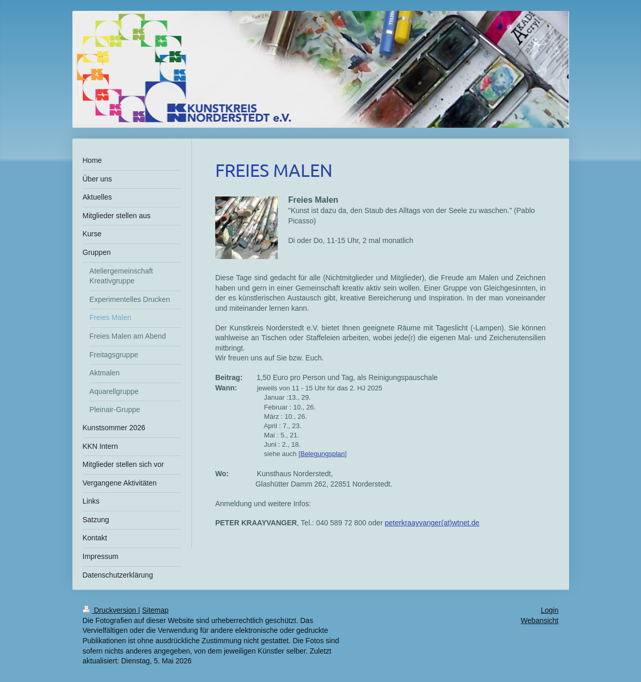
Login (549, 610)
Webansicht (540, 620)
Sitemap (155, 610)
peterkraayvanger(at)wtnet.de (432, 523)
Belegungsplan (322, 454)
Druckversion (110, 610)
